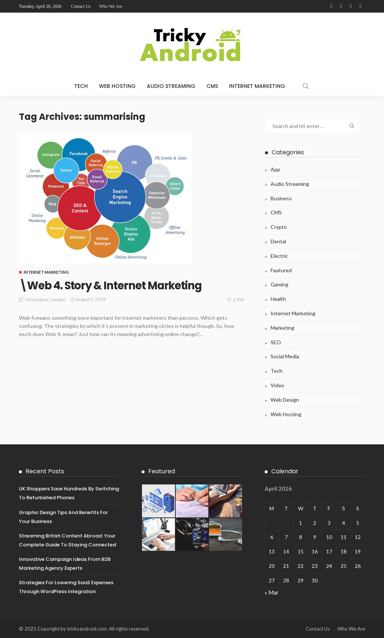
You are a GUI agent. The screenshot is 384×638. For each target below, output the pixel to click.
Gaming (279, 284)
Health (278, 299)
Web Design (285, 400)
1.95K (236, 299)
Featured (281, 270)
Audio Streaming (171, 86)
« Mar (272, 592)
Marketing (282, 328)
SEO (276, 342)
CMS (212, 86)
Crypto (279, 227)
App (275, 169)
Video (277, 385)
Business (281, 198)
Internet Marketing (257, 86)
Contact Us (81, 6)
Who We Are (110, 6)
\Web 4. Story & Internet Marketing (119, 285)
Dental (278, 241)
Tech (81, 86)
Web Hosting (117, 86)
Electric (279, 256)
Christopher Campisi (45, 299)
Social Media (285, 356)
